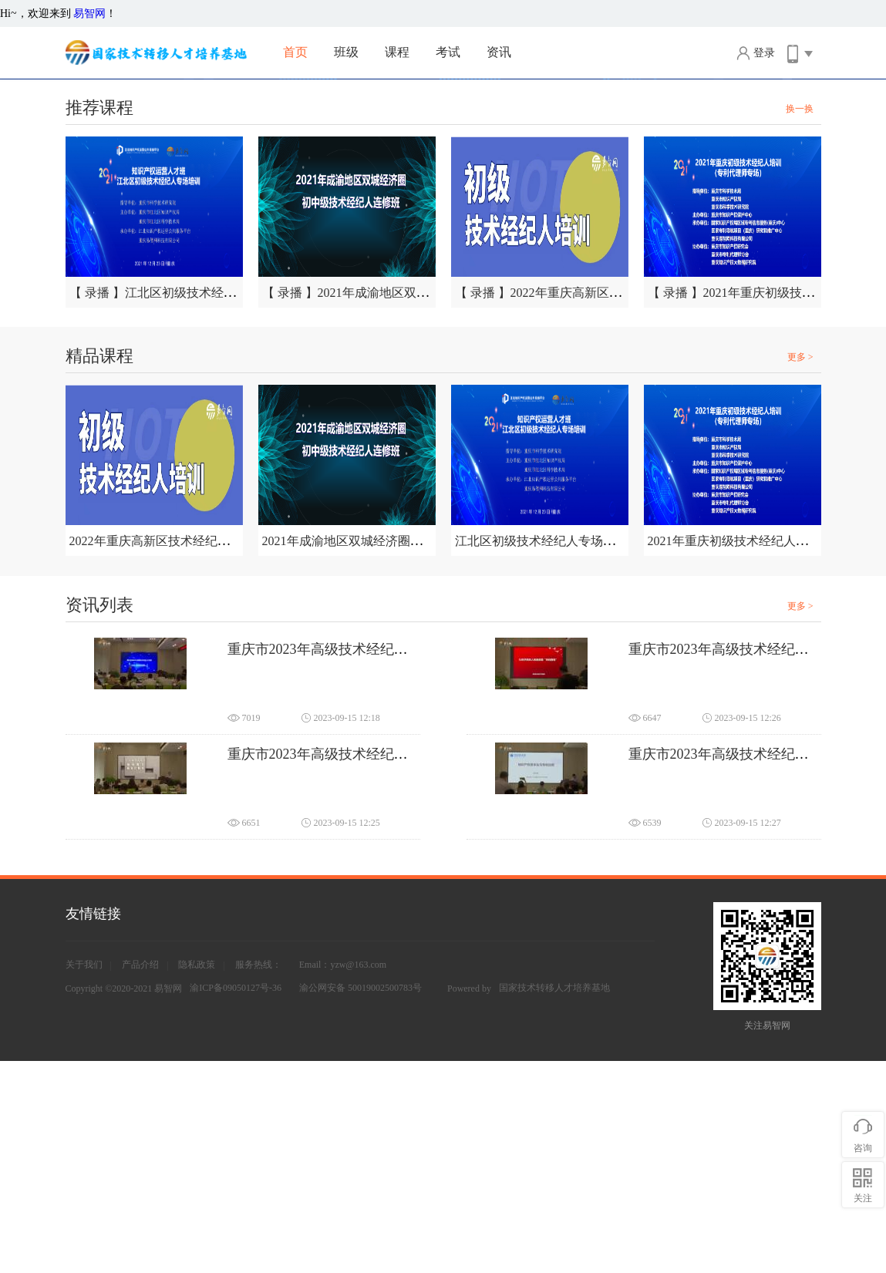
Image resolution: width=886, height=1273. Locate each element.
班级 (346, 52)
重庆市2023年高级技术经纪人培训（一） (352, 861)
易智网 (89, 13)
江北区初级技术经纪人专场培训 (541, 752)
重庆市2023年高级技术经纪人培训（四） (753, 966)
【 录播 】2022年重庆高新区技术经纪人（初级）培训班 (606, 504)
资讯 (499, 52)
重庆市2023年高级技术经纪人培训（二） (352, 966)
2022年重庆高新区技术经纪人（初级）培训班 (192, 752)
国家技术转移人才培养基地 (554, 1199)
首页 (295, 52)
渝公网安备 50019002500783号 (360, 1199)
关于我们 (84, 1176)
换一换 (800, 320)
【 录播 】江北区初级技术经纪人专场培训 (183, 504)
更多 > (800, 569)
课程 (397, 52)
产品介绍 (140, 1176)
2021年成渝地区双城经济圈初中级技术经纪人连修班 (404, 752)
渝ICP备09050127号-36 (235, 1199)
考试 (448, 52)
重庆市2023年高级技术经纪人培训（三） (753, 861)
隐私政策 (196, 1176)
